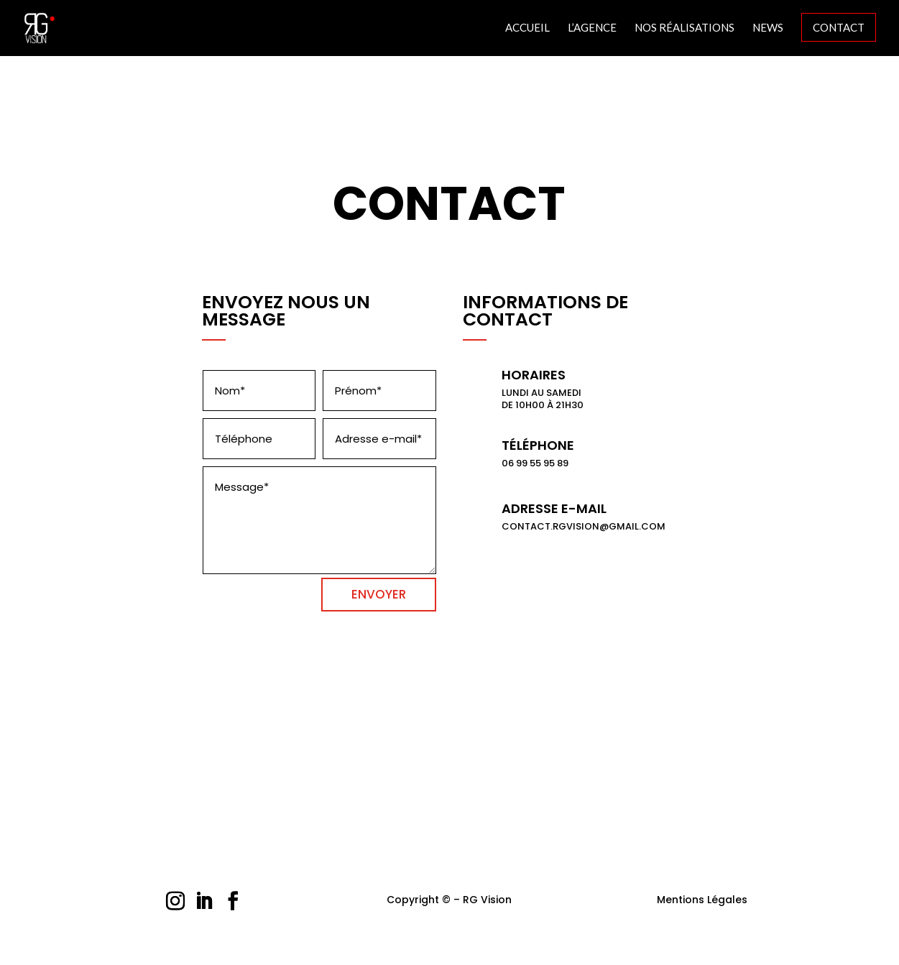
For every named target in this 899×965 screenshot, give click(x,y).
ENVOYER (378, 594)
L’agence (592, 28)
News (767, 28)
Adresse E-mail (554, 508)
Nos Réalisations (684, 28)
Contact (839, 27)
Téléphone (538, 445)
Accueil (527, 28)
